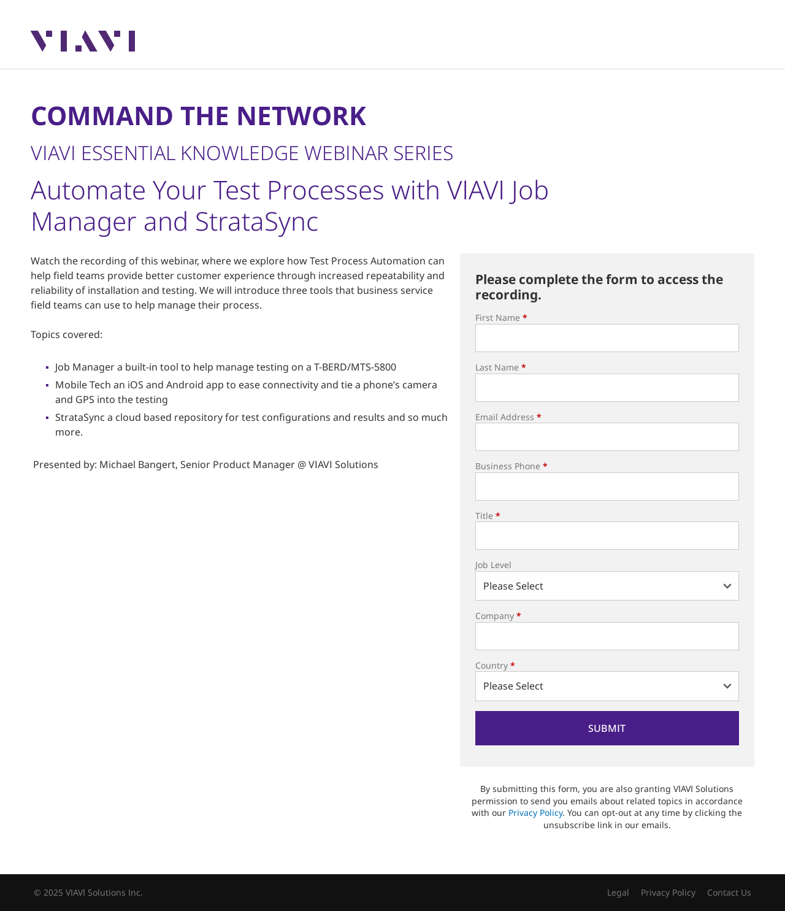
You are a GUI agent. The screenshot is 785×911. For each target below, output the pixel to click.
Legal (618, 892)
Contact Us (729, 892)
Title (487, 515)
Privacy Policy (535, 812)
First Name (501, 317)
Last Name (500, 367)
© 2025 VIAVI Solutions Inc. (88, 892)
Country (495, 665)
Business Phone (511, 466)
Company (498, 615)
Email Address (508, 417)
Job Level (493, 565)
